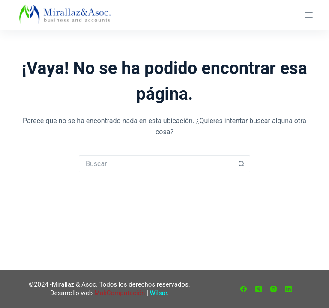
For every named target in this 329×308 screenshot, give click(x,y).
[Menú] (309, 15)
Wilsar (158, 293)
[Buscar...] (156, 163)
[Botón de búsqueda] (241, 163)
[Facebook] (243, 289)
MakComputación (119, 293)
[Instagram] (273, 289)
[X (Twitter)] (258, 289)
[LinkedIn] (288, 289)
